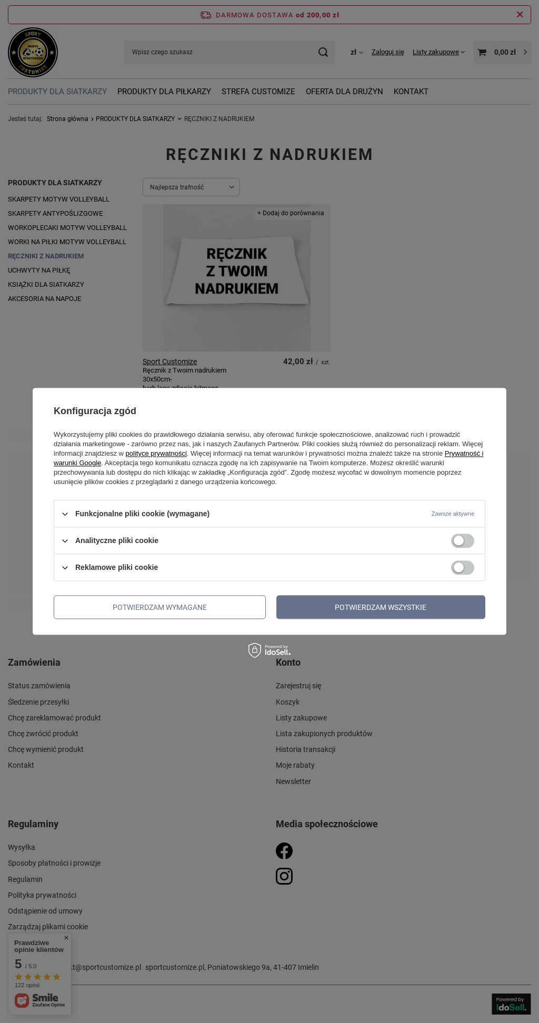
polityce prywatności (156, 453)
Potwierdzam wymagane (160, 607)
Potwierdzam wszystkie (380, 607)
